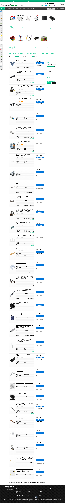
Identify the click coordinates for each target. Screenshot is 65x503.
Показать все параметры (51, 81)
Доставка (13, 8)
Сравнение (60, 8)
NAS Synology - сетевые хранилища (20, 488)
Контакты (20, 8)
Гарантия (24, 8)
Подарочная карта (41, 492)
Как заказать (9, 8)
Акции (31, 8)
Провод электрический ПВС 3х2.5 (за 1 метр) (24, 113)
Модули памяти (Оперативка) (20, 495)
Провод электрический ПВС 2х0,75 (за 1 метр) (25, 182)
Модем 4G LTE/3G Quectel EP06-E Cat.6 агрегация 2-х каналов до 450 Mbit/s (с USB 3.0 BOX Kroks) (25, 443)
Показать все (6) (49, 77)
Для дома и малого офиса (51, 72)
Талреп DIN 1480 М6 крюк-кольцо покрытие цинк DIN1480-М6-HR (23, 290)
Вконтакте (52, 488)
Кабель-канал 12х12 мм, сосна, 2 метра (24, 248)
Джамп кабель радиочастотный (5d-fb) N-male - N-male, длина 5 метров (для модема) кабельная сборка (24, 277)
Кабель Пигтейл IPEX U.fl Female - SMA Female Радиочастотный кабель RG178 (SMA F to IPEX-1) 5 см (24, 458)
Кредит (40, 488)
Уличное (49, 73)
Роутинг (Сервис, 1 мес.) (21, 60)
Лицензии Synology (18, 491)
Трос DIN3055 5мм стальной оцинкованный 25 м (22, 197)
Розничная (48, 62)
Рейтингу (24, 56)
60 (34, 56)
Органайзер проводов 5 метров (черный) (23, 303)
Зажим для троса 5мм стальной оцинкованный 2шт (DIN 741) (23, 169)
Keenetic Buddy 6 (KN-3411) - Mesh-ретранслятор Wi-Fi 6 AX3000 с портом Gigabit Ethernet (24, 340)
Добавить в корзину (40, 63)
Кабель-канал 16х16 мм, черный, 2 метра (23, 355)
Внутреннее (49, 71)
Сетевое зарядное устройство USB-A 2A (25, 235)
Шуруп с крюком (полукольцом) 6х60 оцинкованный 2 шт (24, 404)
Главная (6, 8)
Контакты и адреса (30, 492)
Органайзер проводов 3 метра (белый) (24, 383)
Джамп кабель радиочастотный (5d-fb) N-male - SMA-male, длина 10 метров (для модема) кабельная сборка (24, 210)
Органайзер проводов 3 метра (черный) (25, 393)
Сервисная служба (41, 495)
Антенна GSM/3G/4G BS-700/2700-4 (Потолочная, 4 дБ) (24, 430)
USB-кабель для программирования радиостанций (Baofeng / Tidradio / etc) (25, 99)
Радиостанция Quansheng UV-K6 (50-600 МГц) (24, 142)
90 (36, 56)
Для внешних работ (50, 74)
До (51, 64)
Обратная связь (50, 8)
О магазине (27, 8)
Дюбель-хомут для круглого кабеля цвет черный (24, 72)
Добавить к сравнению (40, 66)
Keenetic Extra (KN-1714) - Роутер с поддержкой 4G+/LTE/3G (23, 155)
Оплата (17, 8)
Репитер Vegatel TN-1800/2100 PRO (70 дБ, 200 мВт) (24, 314)
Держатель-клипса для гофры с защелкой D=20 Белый (23, 262)
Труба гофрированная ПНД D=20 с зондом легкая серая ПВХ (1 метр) (23, 128)
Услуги (17, 492)
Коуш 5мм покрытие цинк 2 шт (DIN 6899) (24, 223)
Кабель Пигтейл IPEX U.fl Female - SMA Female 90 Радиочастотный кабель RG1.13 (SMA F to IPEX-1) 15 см (24, 470)
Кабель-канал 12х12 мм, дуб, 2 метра (24, 416)
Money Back (40, 491)
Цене (20, 56)
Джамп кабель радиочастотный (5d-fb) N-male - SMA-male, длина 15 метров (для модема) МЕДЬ (24, 86)
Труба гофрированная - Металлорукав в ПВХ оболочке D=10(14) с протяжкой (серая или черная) (24, 326)
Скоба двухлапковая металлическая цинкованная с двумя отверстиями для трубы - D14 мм (24, 370)
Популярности (17, 56)
